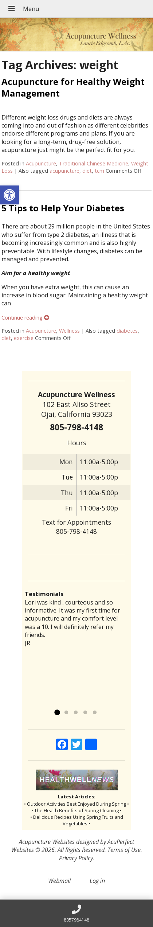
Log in (97, 881)
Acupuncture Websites (47, 842)
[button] (9, 194)
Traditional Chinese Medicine (93, 163)
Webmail (59, 881)
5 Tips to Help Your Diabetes (62, 208)
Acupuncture (41, 163)
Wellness (69, 330)
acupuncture (64, 170)
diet (87, 170)
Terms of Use (124, 850)
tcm (99, 170)
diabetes (127, 330)
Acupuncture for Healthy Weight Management (73, 87)
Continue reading (25, 317)
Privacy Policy (76, 858)
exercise (24, 338)
